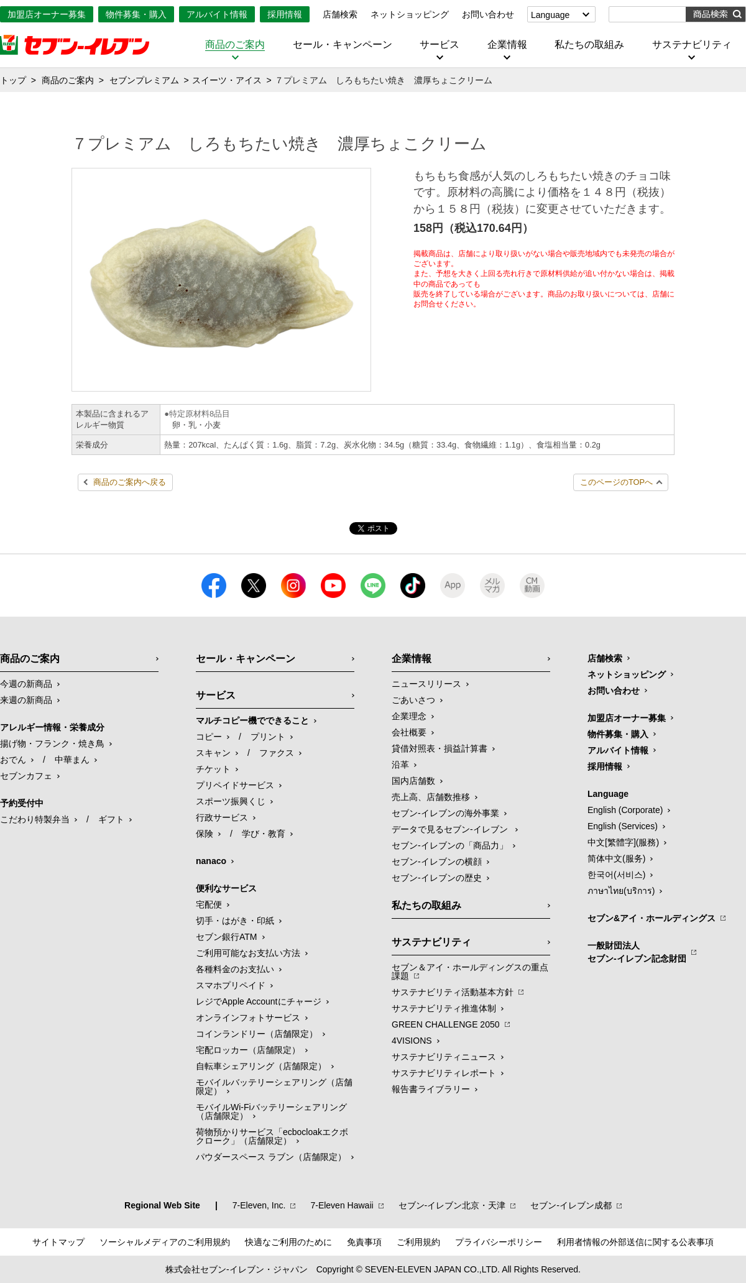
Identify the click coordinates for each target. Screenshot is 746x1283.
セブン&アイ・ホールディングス (651, 918)
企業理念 (409, 716)
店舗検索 (340, 14)
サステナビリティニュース (444, 1057)
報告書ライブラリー (431, 1089)
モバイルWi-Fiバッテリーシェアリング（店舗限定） (271, 1111)
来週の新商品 (26, 700)
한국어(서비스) (616, 875)
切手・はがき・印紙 (235, 921)
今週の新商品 (26, 684)
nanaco (211, 861)
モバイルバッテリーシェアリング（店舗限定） (274, 1086)
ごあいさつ (413, 700)
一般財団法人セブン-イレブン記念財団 (636, 951)
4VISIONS (412, 1041)
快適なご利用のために (288, 1242)
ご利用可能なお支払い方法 (248, 953)
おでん (13, 760)
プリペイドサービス (235, 785)
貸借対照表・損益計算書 (439, 748)
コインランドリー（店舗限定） (257, 1034)
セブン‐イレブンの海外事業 (445, 813)
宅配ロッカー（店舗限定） (248, 1050)
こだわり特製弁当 (35, 819)
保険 (204, 834)
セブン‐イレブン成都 (571, 1205)
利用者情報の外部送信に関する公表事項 (635, 1242)
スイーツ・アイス (227, 80)
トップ (13, 80)
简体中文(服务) (616, 858)
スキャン (213, 753)
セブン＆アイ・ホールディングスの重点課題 (470, 971)
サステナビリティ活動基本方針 (452, 992)
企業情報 (507, 45)
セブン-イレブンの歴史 (437, 878)
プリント (268, 737)
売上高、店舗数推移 (431, 797)
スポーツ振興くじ (230, 801)
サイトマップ (58, 1242)
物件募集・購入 (136, 14)
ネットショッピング (410, 14)
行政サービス (222, 817)
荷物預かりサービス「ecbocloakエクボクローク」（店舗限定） (272, 1136)
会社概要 (409, 732)
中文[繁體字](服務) (623, 842)
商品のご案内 (235, 45)
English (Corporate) (625, 810)
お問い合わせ (488, 14)
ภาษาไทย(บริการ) (621, 891)
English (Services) (622, 826)
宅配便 (209, 904)
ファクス (276, 753)
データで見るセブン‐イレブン (451, 829)
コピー (209, 737)
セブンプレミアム (144, 80)
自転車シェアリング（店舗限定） (261, 1066)
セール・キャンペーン (342, 45)
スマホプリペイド (230, 985)
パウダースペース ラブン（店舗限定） (271, 1157)
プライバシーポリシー (498, 1242)
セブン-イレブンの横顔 (437, 862)
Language (550, 15)
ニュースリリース (426, 684)
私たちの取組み (589, 45)
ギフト (111, 819)
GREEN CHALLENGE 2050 (446, 1024)
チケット (213, 769)
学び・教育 (263, 834)
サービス (439, 45)
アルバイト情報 (216, 14)
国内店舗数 (413, 781)
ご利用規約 (418, 1242)
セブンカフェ (26, 776)
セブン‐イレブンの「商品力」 (450, 845)
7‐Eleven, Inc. (259, 1205)
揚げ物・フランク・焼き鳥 (52, 743)
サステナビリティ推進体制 (444, 1008)
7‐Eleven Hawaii (341, 1205)
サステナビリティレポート (444, 1073)
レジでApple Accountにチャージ (258, 1001)
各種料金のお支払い (235, 969)
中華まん (72, 760)
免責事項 (364, 1242)
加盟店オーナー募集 (46, 14)
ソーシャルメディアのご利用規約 (164, 1242)
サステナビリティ (692, 45)
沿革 (400, 765)
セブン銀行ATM (226, 937)
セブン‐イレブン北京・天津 (452, 1205)
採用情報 (284, 14)
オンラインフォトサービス (248, 1018)
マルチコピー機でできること (252, 720)
